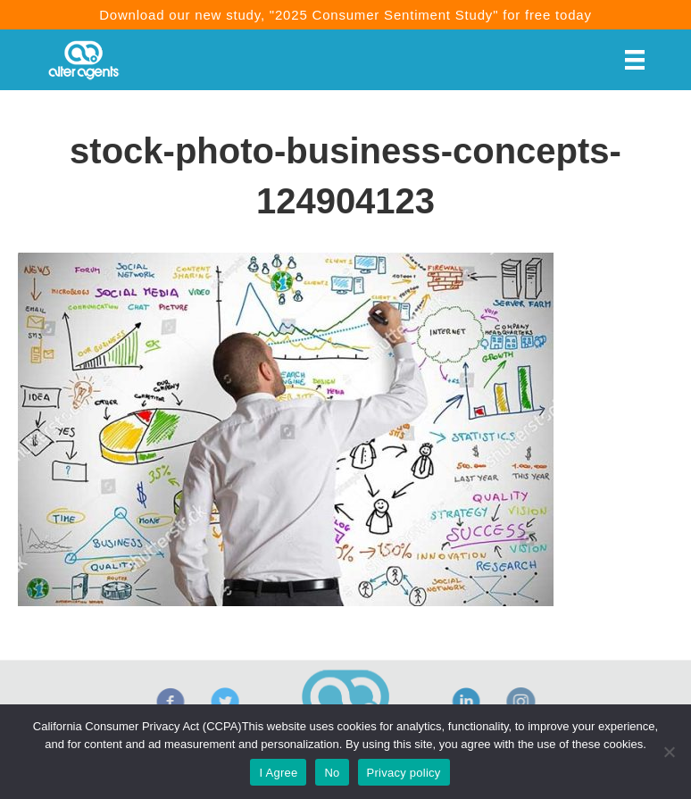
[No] (669, 752)
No (331, 772)
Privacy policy (404, 772)
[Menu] (634, 59)
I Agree (278, 772)
